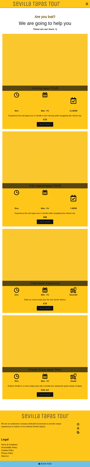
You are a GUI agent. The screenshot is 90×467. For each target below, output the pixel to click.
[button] (87, 4)
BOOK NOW (46, 464)
